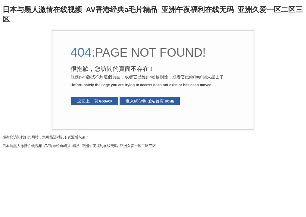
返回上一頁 (94, 101)
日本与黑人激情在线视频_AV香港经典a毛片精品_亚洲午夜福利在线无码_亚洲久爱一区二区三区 (79, 146)
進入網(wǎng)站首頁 (150, 101)
